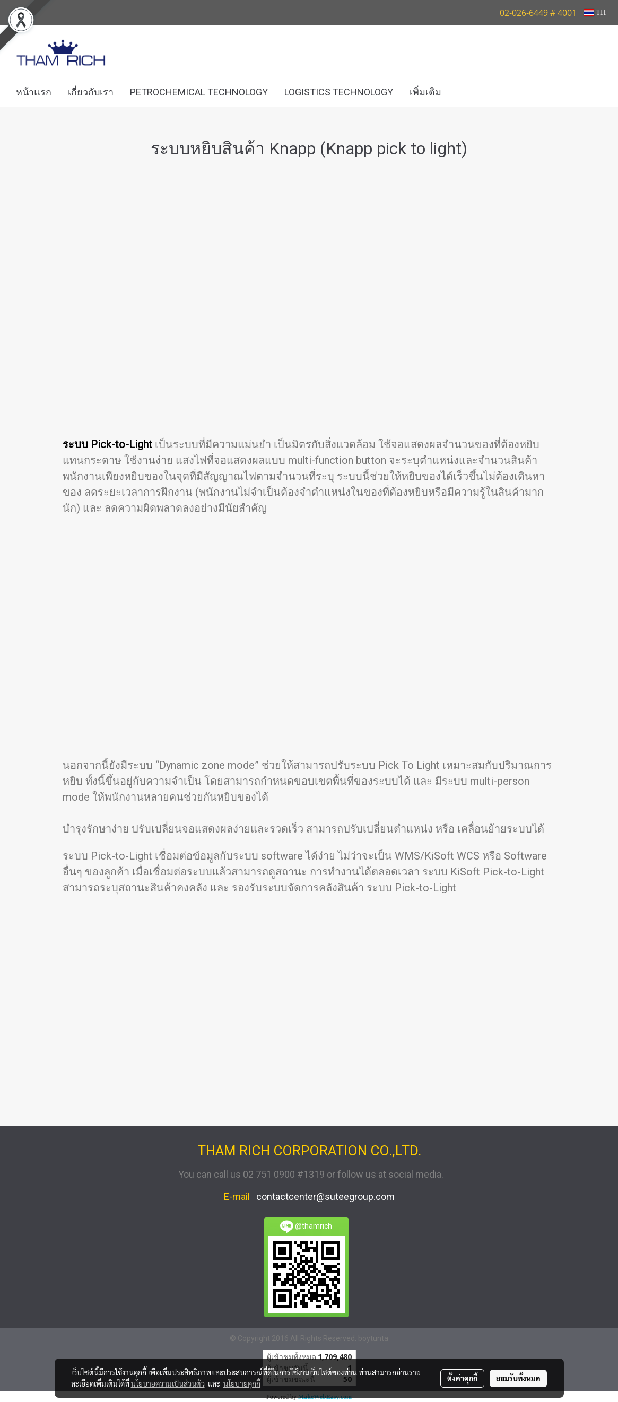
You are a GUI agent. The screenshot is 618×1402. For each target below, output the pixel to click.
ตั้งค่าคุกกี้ (462, 1378)
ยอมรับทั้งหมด (518, 1378)
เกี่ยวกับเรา (91, 92)
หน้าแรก (33, 92)
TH (595, 12)
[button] (465, 92)
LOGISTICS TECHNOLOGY (338, 92)
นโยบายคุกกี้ (241, 1383)
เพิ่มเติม (425, 92)
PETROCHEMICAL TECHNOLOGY (199, 92)
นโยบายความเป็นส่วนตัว (168, 1383)
